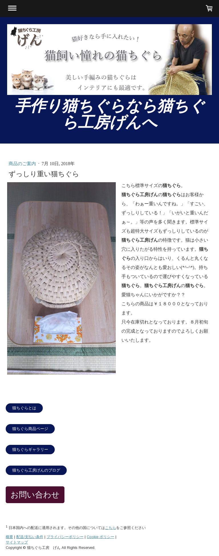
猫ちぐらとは (24, 408)
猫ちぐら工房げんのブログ (36, 470)
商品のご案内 (23, 163)
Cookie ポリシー (100, 537)
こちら (110, 528)
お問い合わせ (35, 494)
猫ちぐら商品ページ (30, 429)
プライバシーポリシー (65, 537)
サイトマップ (17, 542)
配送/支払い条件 (29, 537)
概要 (9, 537)
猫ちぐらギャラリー (30, 449)
